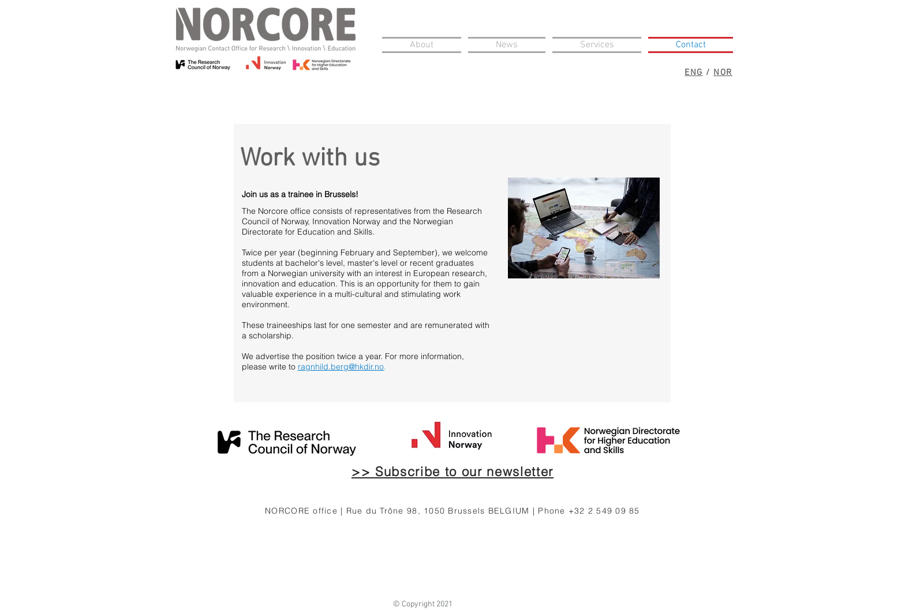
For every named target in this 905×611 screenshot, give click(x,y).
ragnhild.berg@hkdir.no (341, 366)
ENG (694, 72)
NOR (722, 72)
